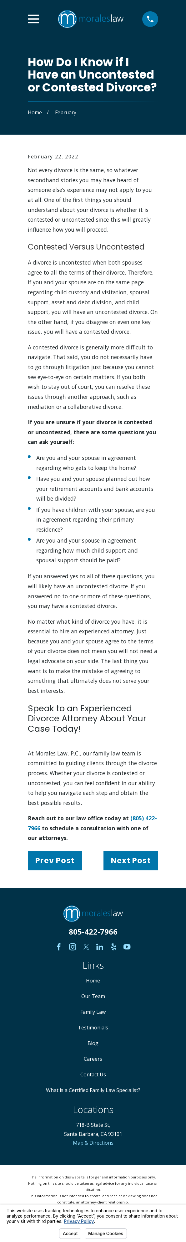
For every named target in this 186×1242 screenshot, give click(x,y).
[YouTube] (126, 946)
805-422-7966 (93, 931)
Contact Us (93, 1074)
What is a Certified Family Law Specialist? (93, 1090)
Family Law (93, 1011)
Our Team (93, 996)
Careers (93, 1058)
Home (93, 980)
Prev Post (54, 860)
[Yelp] (113, 946)
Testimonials (93, 1027)
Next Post (131, 860)
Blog (93, 1043)
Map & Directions (93, 1142)
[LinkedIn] (99, 946)
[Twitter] (86, 946)
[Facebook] (58, 946)
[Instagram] (72, 946)
